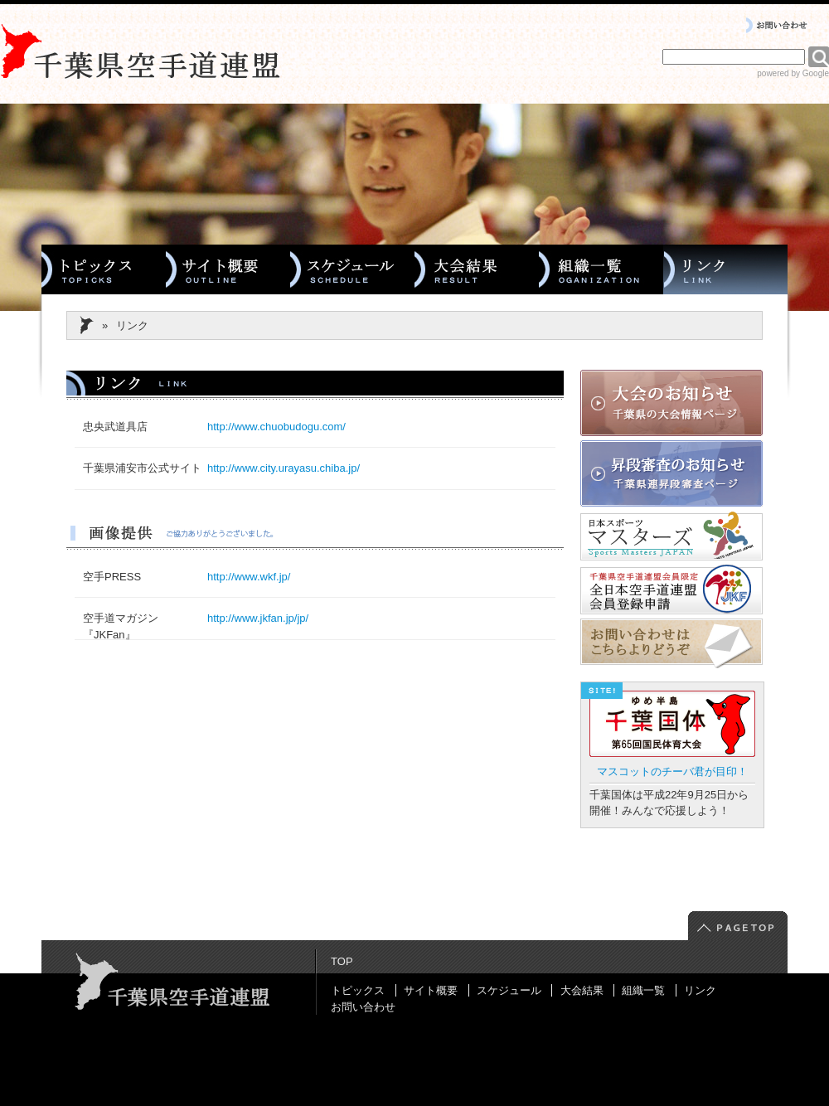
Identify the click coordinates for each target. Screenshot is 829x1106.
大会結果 (582, 990)
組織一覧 (643, 990)
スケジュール (509, 990)
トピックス (358, 990)
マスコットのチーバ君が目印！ (672, 771)
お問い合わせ (363, 1007)
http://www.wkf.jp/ (248, 576)
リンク (700, 990)
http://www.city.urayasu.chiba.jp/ (283, 468)
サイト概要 (431, 990)
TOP (342, 961)
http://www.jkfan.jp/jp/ (257, 618)
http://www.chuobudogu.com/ (276, 426)
